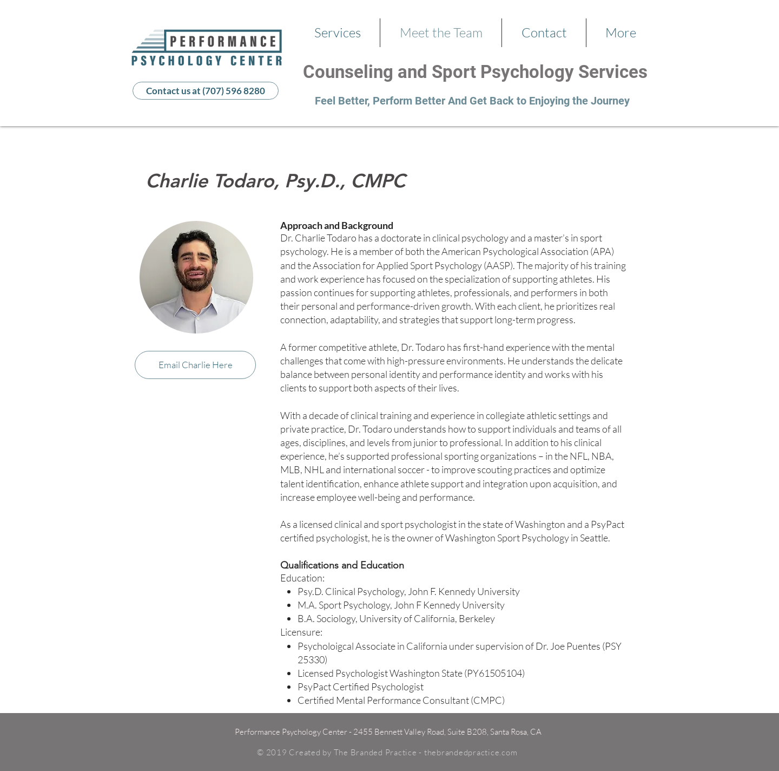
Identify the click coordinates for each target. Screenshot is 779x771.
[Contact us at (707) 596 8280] (206, 91)
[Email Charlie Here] (195, 365)
